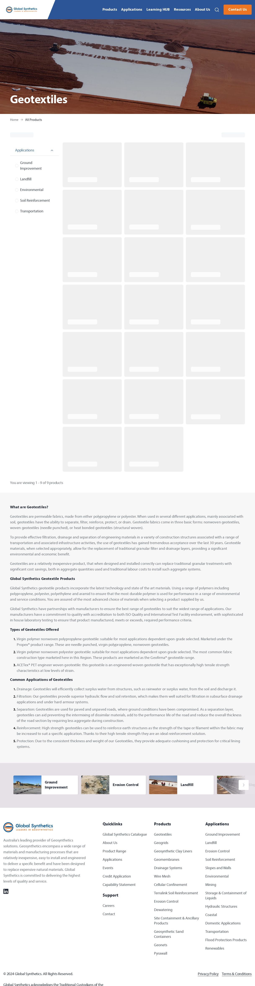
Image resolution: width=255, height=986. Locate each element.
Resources (182, 9)
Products (109, 9)
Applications (131, 9)
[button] (216, 10)
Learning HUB (158, 9)
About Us (202, 9)
